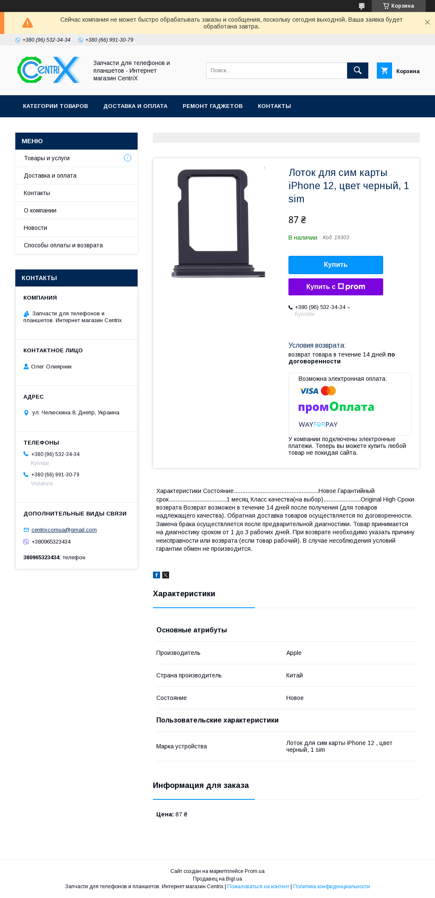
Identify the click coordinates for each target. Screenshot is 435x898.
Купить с (335, 287)
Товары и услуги (47, 158)
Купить (336, 264)
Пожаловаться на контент (258, 887)
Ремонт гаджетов (213, 106)
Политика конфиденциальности (331, 887)
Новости (35, 227)
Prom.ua (255, 871)
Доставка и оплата (135, 106)
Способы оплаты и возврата (63, 245)
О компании (40, 210)
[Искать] (357, 70)
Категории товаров (55, 106)
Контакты (274, 106)
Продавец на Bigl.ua (217, 879)
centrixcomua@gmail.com (64, 530)
